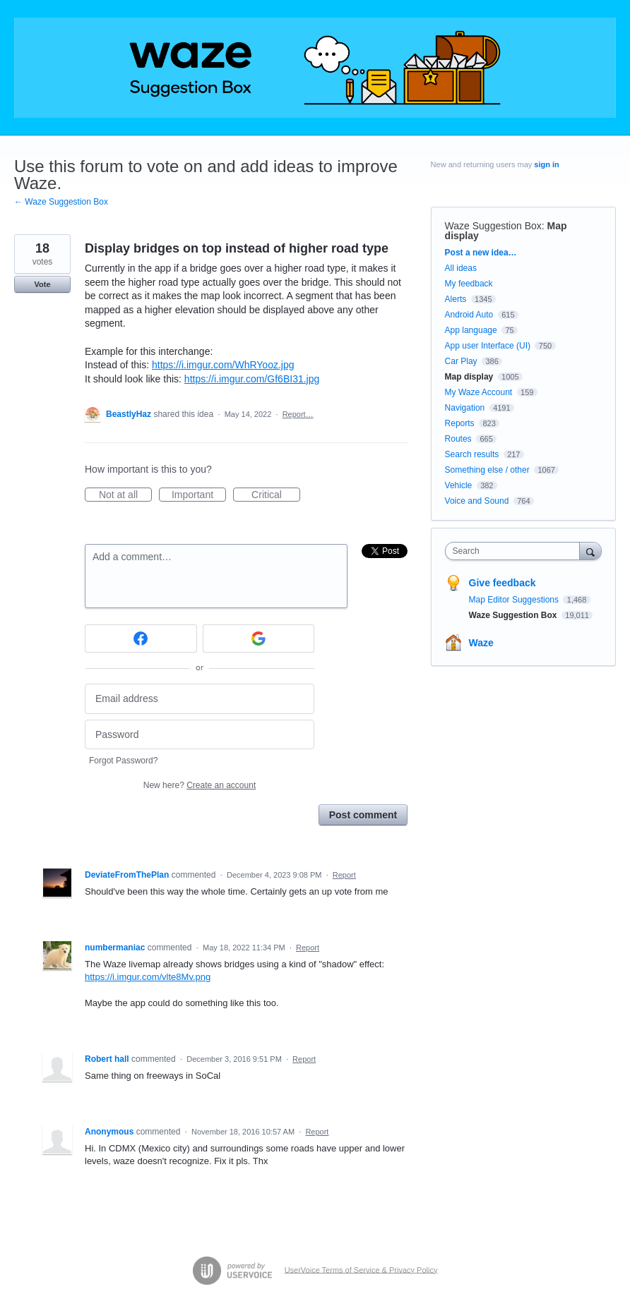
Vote (42, 284)
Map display (469, 377)
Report (344, 875)
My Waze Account (479, 392)
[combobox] (515, 551)
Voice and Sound (477, 501)
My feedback (469, 284)
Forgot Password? (123, 761)
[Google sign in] (259, 638)
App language (471, 330)
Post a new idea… (481, 253)
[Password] (199, 735)
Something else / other (487, 470)
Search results (472, 454)
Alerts (456, 299)
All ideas (461, 268)
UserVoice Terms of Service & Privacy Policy (361, 1269)
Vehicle (458, 485)
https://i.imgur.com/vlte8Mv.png (147, 977)
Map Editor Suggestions (515, 600)
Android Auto (469, 315)
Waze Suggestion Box (493, 225)
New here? (199, 785)
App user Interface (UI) (487, 346)
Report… (298, 414)
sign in (546, 164)
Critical (275, 495)
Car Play (461, 361)
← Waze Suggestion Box (61, 202)
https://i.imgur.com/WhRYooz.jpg (223, 364)
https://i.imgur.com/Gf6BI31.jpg (251, 379)
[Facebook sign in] (141, 638)
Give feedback (502, 582)
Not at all (125, 495)
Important (199, 495)
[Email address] (199, 699)
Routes (458, 439)
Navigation (465, 408)
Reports (460, 423)
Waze (481, 642)
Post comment (363, 815)
